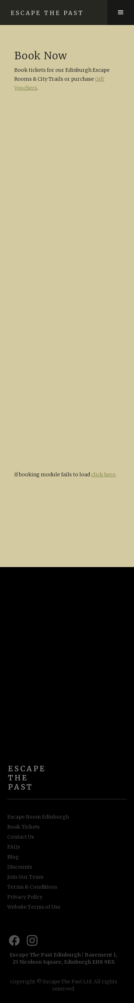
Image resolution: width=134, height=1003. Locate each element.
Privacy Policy (25, 897)
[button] (120, 12)
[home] (53, 12)
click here (103, 474)
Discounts (19, 867)
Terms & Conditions (32, 887)
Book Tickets (23, 827)
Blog (13, 857)
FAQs (13, 847)
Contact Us (20, 837)
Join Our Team (25, 877)
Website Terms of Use (33, 907)
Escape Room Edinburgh (38, 817)
